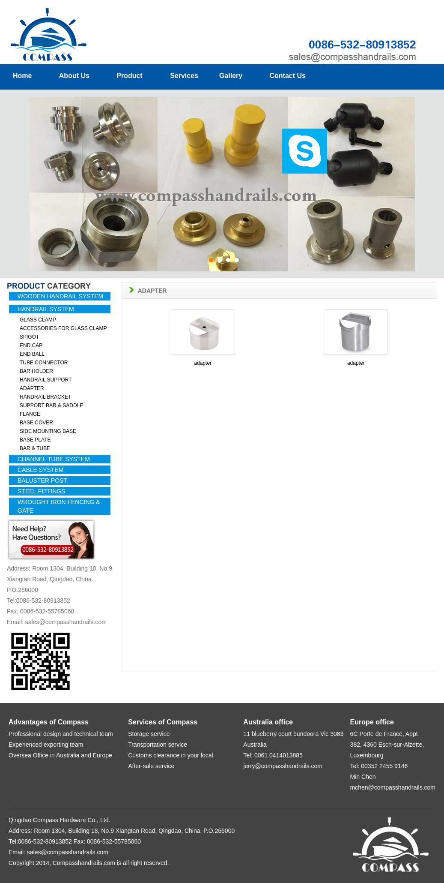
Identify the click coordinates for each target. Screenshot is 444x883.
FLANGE (30, 414)
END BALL (32, 354)
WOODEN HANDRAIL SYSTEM (60, 296)
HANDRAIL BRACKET (45, 397)
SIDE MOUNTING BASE (48, 431)
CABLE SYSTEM (40, 469)
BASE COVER (36, 423)
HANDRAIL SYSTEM (46, 309)
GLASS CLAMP (38, 320)
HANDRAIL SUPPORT (46, 380)
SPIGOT (29, 337)
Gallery (229, 75)
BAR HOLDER (36, 371)
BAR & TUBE (35, 448)
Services (185, 75)
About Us (74, 75)
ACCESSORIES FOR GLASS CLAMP (63, 328)
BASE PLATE (35, 440)
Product (130, 75)
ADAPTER (32, 388)
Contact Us (287, 75)
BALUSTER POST (42, 480)
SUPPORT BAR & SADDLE (51, 405)
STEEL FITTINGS (42, 491)
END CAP (31, 345)
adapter (203, 363)
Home (22, 75)
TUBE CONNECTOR (44, 363)
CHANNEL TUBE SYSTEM (54, 459)
